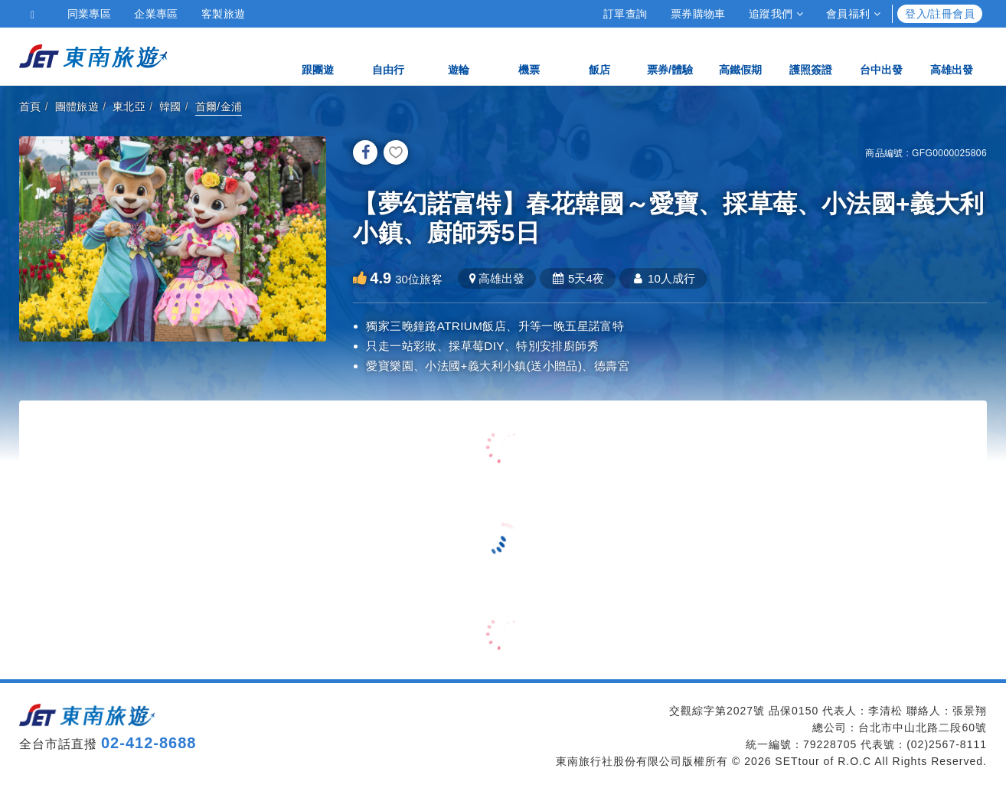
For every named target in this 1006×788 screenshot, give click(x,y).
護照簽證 (810, 55)
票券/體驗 (670, 55)
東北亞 (129, 106)
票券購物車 (698, 14)
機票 (529, 55)
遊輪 (458, 55)
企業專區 (156, 14)
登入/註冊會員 (940, 14)
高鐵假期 (740, 55)
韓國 (170, 106)
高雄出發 (951, 55)
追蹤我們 (776, 14)
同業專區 (89, 14)
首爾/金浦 (219, 106)
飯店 (599, 55)
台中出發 (881, 55)
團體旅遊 (77, 106)
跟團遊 (318, 55)
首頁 (30, 106)
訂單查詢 (625, 14)
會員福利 (853, 14)
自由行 (388, 55)
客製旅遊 (223, 14)
